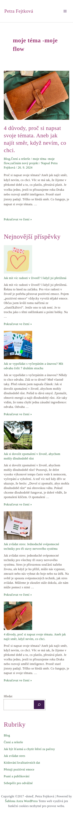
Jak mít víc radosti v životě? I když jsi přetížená (35, 278)
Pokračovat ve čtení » (18, 219)
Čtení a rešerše (20, 158)
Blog (7, 158)
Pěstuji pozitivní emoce (19, 769)
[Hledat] (39, 704)
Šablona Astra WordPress (21, 801)
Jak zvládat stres (14, 755)
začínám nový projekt (24, 163)
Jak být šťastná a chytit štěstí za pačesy (29, 749)
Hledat (8, 696)
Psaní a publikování (17, 776)
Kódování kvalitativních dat (22, 762)
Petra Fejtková (18, 11)
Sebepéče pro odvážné (18, 783)
